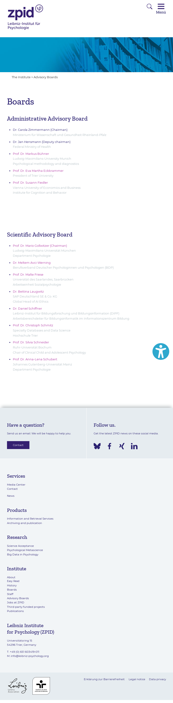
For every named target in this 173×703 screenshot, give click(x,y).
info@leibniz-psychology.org (30, 656)
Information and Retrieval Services (30, 518)
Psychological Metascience (25, 550)
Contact (18, 445)
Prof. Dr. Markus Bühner (31, 153)
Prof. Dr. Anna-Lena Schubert (35, 359)
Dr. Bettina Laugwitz (28, 291)
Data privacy (157, 679)
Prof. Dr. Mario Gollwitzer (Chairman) (40, 245)
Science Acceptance (20, 546)
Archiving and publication (24, 523)
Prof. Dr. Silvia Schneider (31, 342)
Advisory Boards (46, 77)
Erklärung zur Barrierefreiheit (104, 679)
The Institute (21, 77)
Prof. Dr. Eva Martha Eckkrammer (38, 170)
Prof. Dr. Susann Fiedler (31, 182)
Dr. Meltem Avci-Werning (32, 262)
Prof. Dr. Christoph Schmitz (33, 325)
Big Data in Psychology (22, 554)
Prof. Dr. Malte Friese (28, 274)
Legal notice (137, 679)
